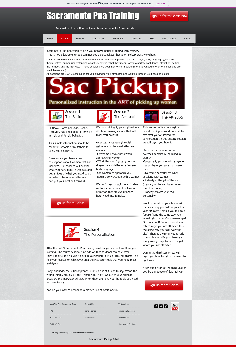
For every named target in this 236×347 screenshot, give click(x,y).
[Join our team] (126, 318)
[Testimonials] (93, 318)
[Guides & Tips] (58, 324)
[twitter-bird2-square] (161, 306)
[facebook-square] (156, 306)
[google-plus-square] (166, 306)
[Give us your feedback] (131, 324)
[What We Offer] (59, 318)
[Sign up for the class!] (70, 203)
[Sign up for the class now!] (169, 16)
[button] (125, 304)
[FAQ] (58, 311)
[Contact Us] (92, 304)
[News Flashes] (93, 311)
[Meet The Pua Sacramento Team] (63, 304)
